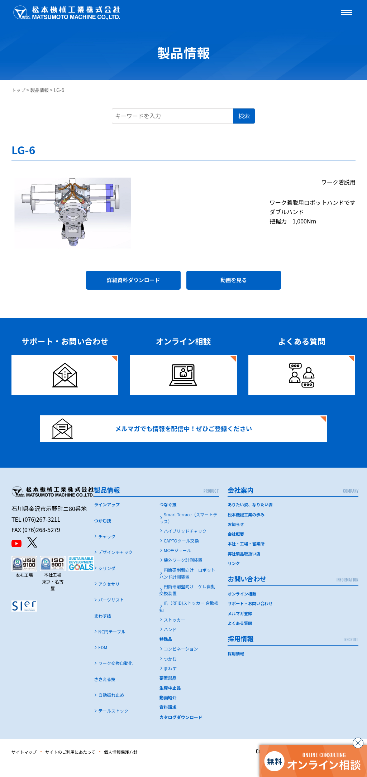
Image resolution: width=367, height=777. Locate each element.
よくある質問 (240, 635)
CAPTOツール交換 (181, 553)
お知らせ (236, 537)
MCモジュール (177, 563)
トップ (19, 89)
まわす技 (102, 629)
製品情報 (42, 89)
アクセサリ (108, 597)
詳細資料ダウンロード (133, 282)
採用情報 (236, 666)
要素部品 (168, 691)
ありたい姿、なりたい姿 (251, 517)
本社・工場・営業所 (247, 556)
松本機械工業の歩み (247, 527)
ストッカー (174, 632)
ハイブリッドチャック (185, 544)
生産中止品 (170, 701)
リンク (234, 576)
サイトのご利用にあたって (80, 764)
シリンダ (106, 581)
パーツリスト (111, 612)
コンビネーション (181, 661)
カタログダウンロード (180, 730)
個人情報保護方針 (139, 764)
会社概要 (236, 547)
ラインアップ (107, 517)
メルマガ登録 (240, 626)
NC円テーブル (111, 644)
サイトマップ (26, 764)
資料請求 (168, 720)
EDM (102, 660)
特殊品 (165, 652)
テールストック (113, 723)
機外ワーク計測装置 (183, 573)
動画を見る (233, 282)
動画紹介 (168, 710)
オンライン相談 (243, 606)
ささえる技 (104, 692)
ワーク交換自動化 (115, 676)
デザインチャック (115, 565)
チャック (106, 549)
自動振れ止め (111, 708)
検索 (244, 115)
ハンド (170, 642)
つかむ (170, 672)
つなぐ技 (168, 517)
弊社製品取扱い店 (245, 566)
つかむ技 (102, 533)
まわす (170, 681)
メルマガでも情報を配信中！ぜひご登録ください (161, 436)
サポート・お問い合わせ (251, 616)
